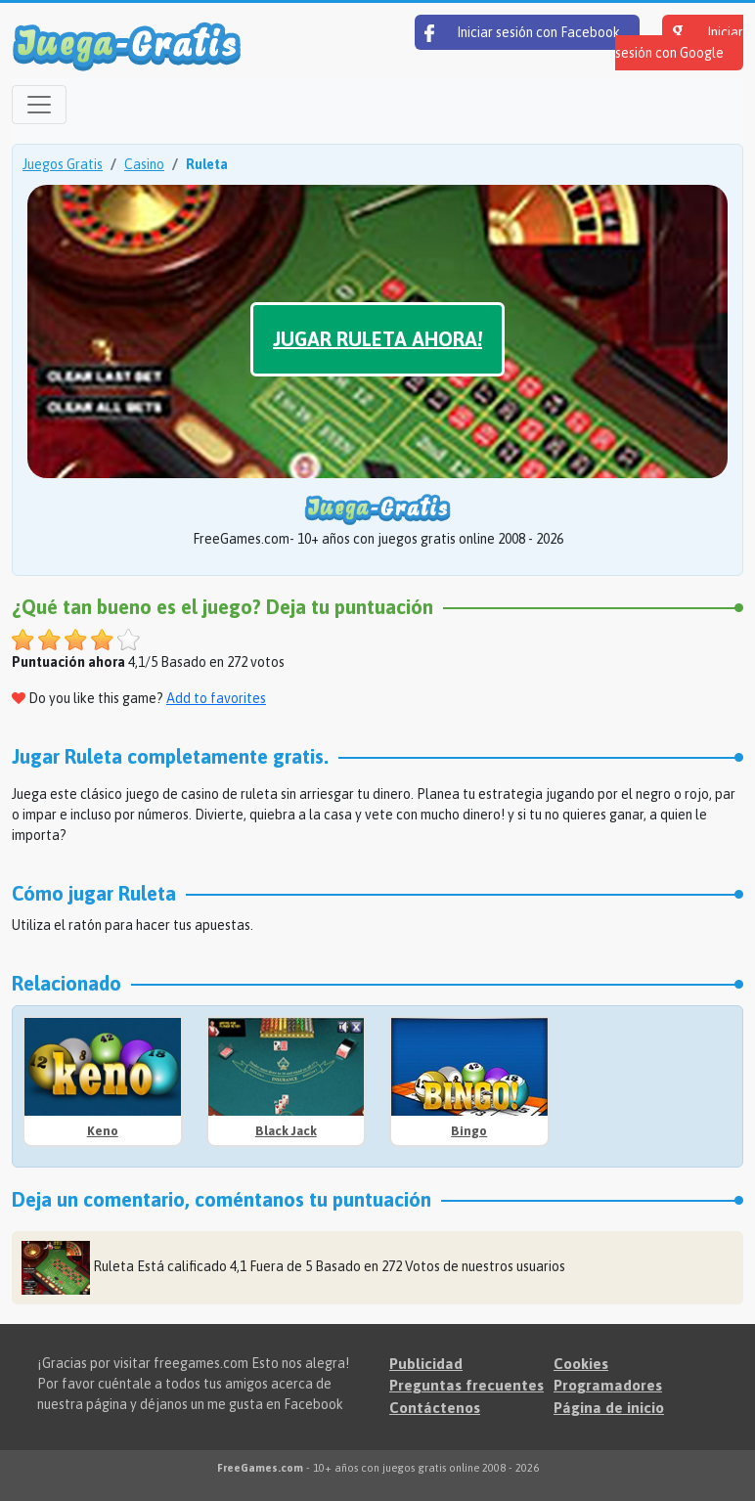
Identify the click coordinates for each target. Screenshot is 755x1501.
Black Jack (286, 1131)
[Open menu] (39, 104)
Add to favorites (216, 698)
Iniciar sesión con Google (679, 42)
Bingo (469, 1131)
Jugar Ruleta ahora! (377, 339)
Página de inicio (609, 1407)
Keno (102, 1131)
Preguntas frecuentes (466, 1385)
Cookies (581, 1363)
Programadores (608, 1385)
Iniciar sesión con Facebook (522, 33)
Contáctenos (434, 1407)
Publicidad (426, 1363)
